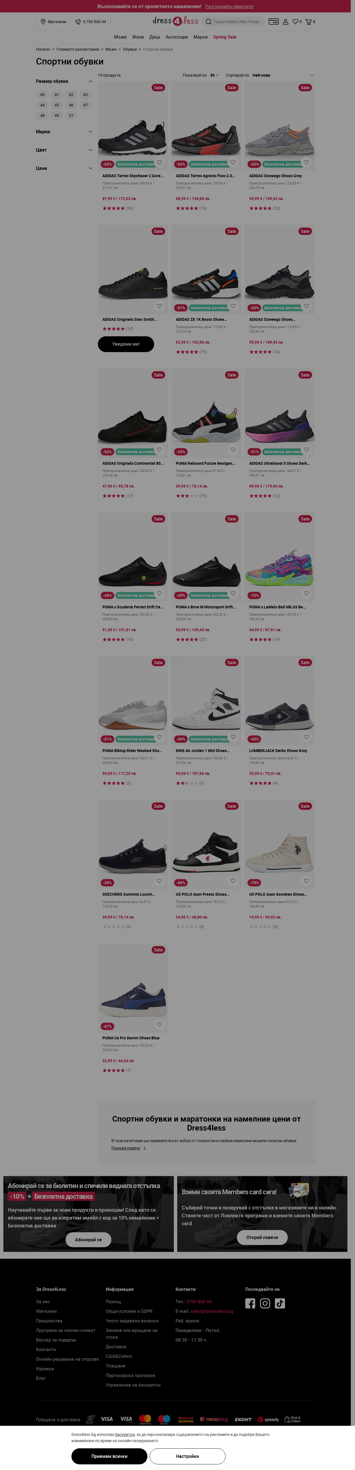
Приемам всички (109, 1456)
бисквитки (125, 1434)
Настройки (187, 1456)
